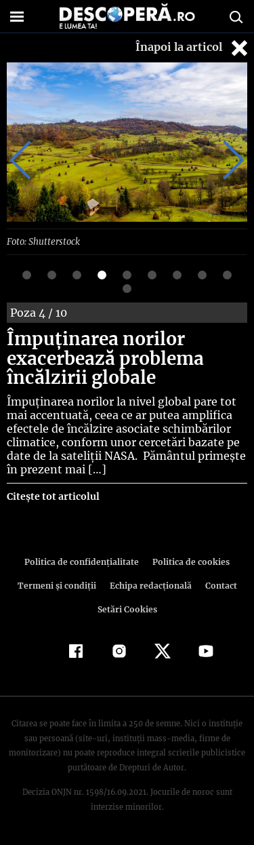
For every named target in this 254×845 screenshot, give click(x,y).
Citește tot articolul (52, 496)
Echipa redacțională (150, 585)
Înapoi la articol (193, 48)
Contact (218, 585)
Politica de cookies (189, 561)
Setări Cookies (127, 609)
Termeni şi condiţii (58, 585)
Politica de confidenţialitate (84, 561)
